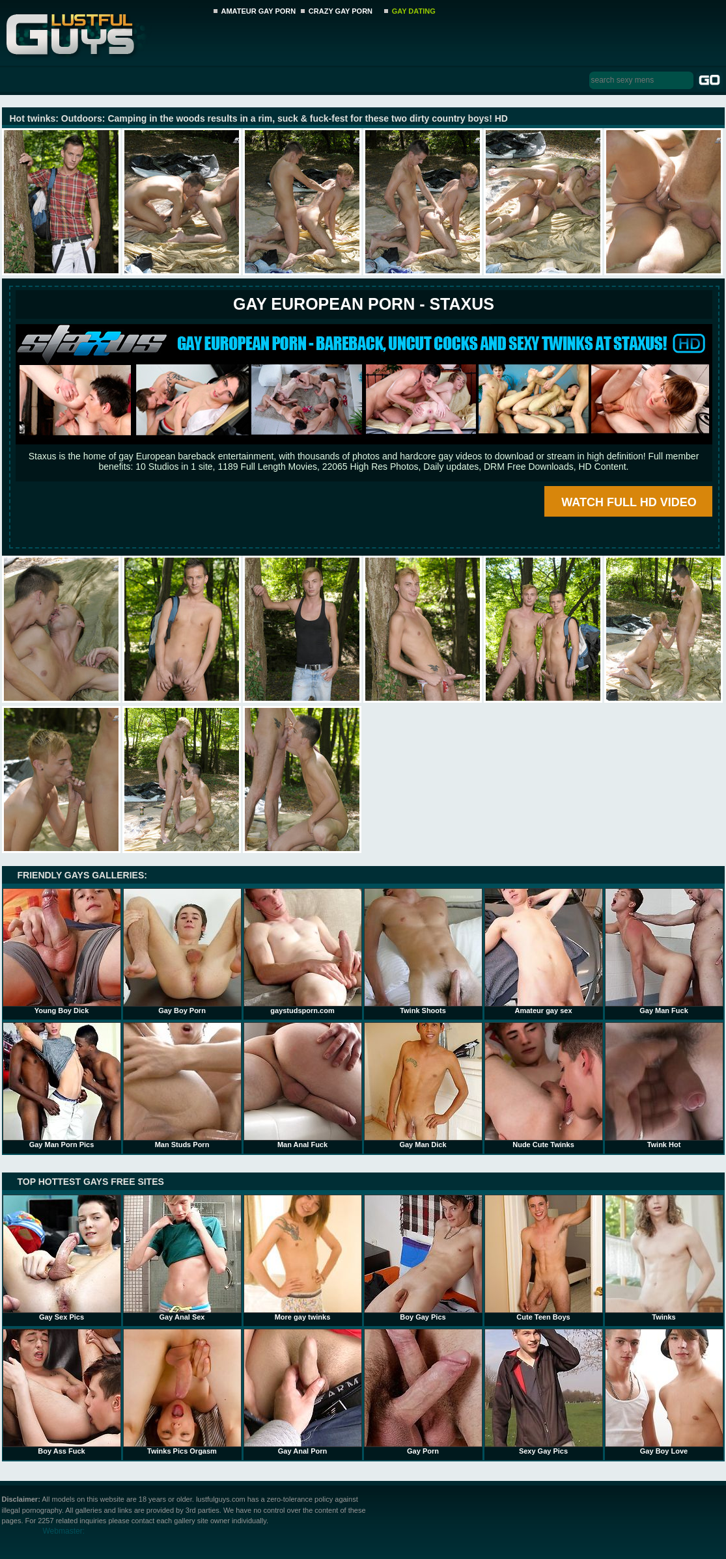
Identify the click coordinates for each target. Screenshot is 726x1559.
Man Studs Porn (182, 1085)
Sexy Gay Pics (543, 1392)
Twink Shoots (423, 951)
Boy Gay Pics (423, 1258)
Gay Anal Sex (182, 1258)
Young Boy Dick (62, 951)
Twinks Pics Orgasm (182, 1392)
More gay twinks (303, 1258)
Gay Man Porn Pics (62, 1085)
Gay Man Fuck (664, 951)
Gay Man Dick (423, 1085)
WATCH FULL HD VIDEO (628, 502)
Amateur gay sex (543, 951)
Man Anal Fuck (303, 1085)
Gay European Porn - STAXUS (363, 304)
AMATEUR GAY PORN (258, 11)
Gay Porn (423, 1392)
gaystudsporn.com (303, 951)
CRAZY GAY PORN (340, 11)
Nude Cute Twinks (543, 1085)
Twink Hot (664, 1085)
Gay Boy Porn (182, 951)
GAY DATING (414, 11)
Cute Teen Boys (543, 1258)
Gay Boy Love (664, 1392)
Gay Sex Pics (62, 1258)
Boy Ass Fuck (62, 1392)
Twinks (664, 1258)
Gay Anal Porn (303, 1392)
